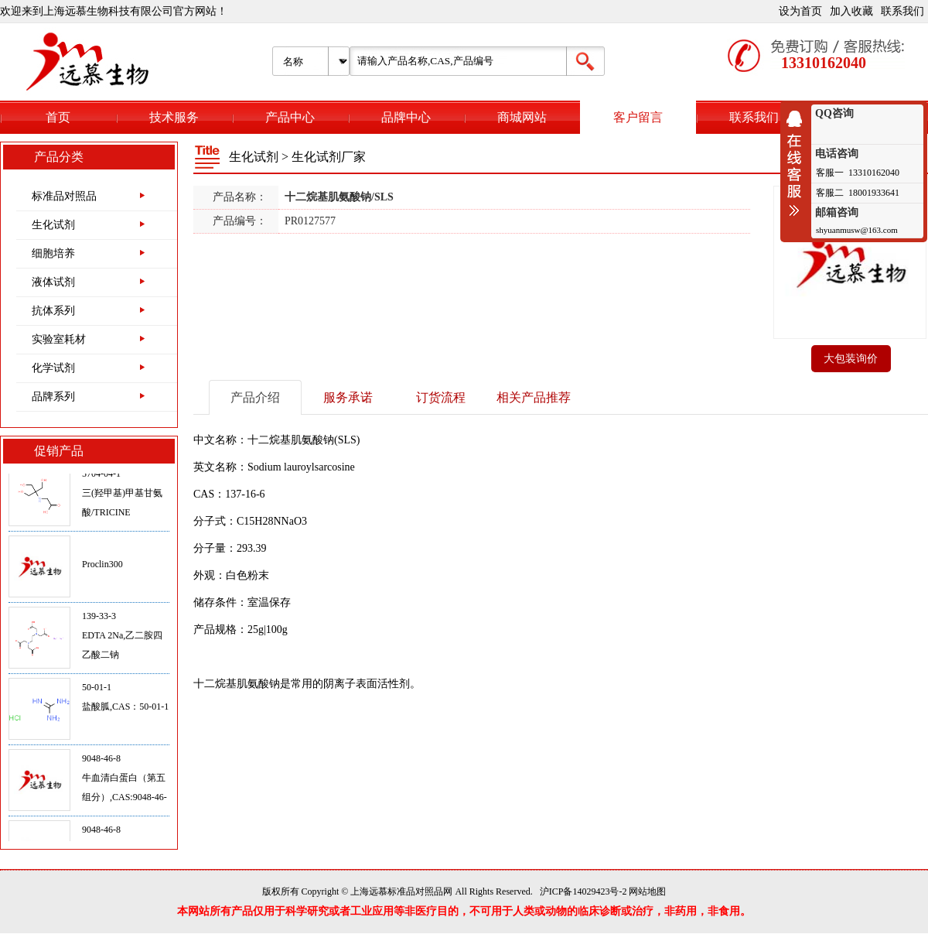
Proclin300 (102, 568)
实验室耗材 (59, 339)
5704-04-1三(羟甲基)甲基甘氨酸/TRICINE (122, 497)
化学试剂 (53, 368)
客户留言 (638, 117)
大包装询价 (851, 358)
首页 (58, 117)
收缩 (798, 163)
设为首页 (800, 11)
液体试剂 (53, 282)
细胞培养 (53, 253)
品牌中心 (406, 117)
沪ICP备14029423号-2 (583, 891)
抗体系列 (53, 311)
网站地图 (647, 891)
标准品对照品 (64, 196)
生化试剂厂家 (329, 156)
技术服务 (174, 117)
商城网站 (522, 117)
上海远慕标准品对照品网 (401, 891)
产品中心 (290, 117)
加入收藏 (851, 11)
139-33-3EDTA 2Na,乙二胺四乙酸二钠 (122, 639)
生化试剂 (53, 225)
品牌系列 (53, 396)
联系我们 (902, 11)
